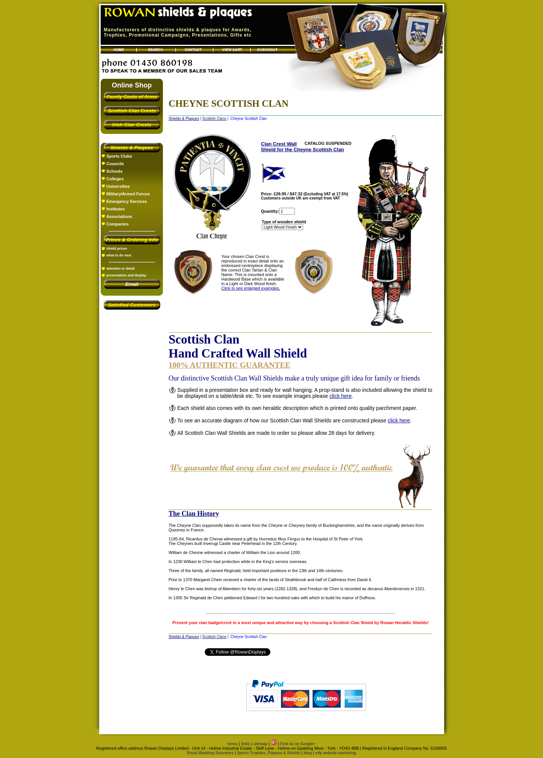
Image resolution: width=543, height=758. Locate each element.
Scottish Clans (214, 119)
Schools (114, 171)
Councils (115, 163)
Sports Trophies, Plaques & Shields (269, 753)
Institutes (115, 209)
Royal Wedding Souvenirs (210, 753)
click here (341, 396)
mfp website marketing (335, 753)
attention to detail (120, 268)
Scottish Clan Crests (132, 111)
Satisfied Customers (132, 305)
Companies (117, 224)
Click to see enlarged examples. (250, 288)
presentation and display (126, 275)
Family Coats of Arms (132, 97)
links (245, 744)
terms (232, 744)
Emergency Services (126, 201)
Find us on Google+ (298, 744)
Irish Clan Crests (131, 124)
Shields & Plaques (131, 147)
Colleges (115, 178)
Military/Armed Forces (128, 194)
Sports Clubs (119, 156)
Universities (118, 186)
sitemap (260, 744)
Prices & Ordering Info (132, 239)
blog (307, 753)
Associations (119, 216)
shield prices (116, 248)
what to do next (118, 255)
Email (131, 284)
